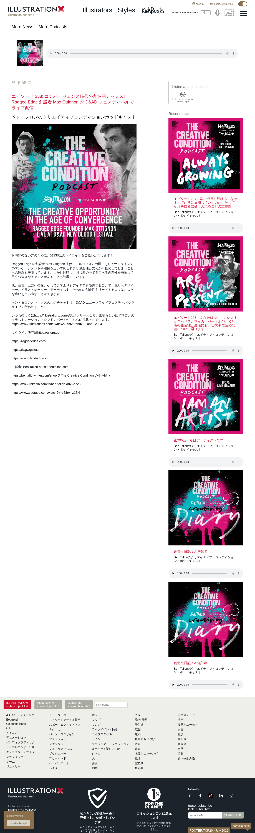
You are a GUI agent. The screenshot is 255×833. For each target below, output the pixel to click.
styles (126, 10)
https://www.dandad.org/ (29, 358)
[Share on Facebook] (19, 83)
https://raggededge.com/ (29, 341)
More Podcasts (53, 26)
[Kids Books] (153, 10)
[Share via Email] (29, 83)
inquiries (228, 4)
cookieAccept (19, 823)
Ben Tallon (181, 212)
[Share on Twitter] (24, 83)
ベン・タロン (25, 117)
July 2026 (209, 830)
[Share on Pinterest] (13, 83)
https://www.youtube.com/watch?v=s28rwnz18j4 (46, 392)
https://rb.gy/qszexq (25, 350)
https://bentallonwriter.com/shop (34, 375)
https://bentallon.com (54, 367)
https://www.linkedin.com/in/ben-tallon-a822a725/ (46, 384)
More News (22, 26)
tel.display (215, 4)
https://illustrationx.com (50, 315)
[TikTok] (210, 797)
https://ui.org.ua (48, 332)
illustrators (97, 10)
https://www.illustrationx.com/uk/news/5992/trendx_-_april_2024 (57, 324)
